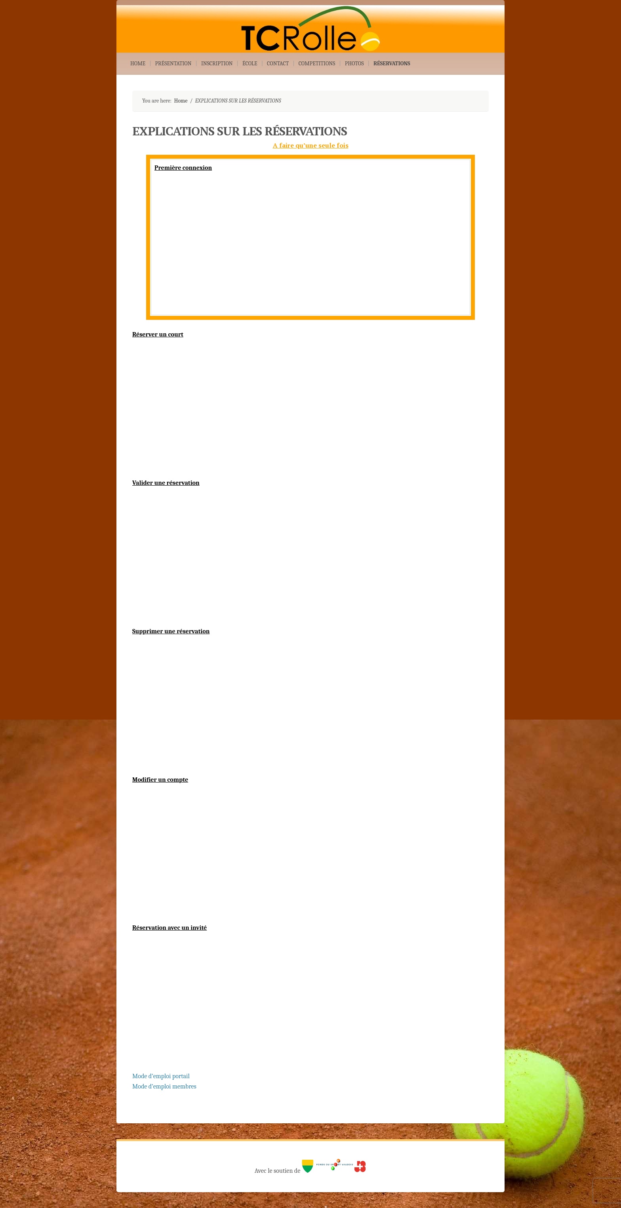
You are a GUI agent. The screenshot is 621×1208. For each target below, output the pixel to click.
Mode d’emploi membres (164, 1086)
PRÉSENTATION (173, 63)
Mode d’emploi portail (161, 1076)
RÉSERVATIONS (391, 63)
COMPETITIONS (317, 63)
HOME (137, 63)
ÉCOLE (249, 63)
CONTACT (278, 63)
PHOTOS (354, 63)
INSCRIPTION (217, 63)
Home (180, 100)
